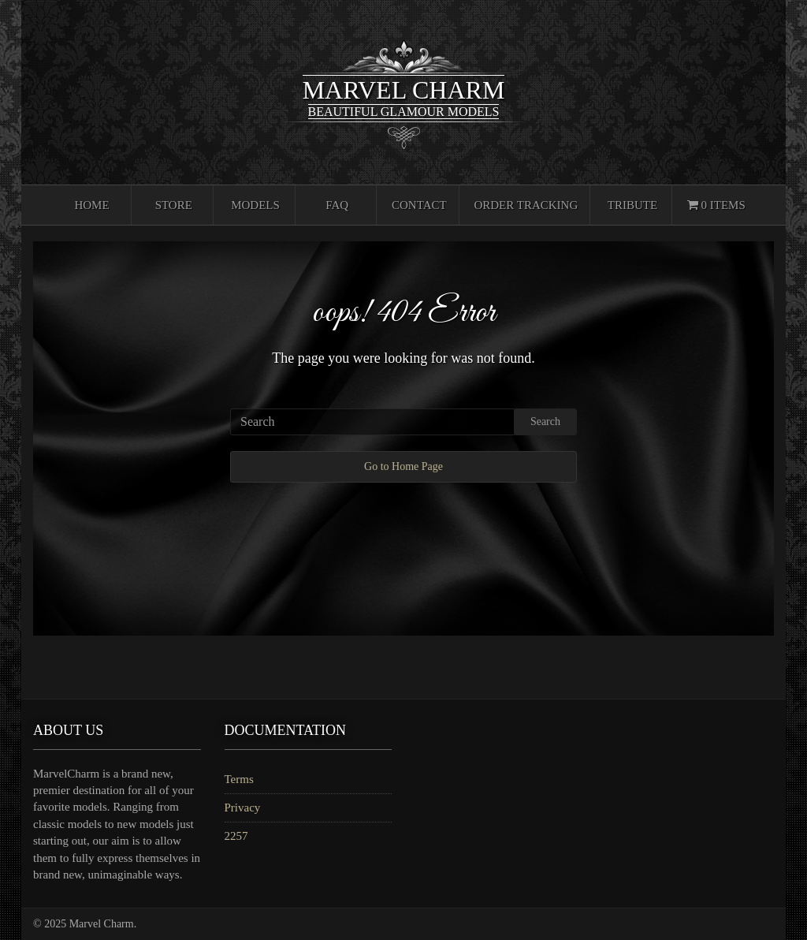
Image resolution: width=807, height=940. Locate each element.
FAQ (336, 205)
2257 (236, 836)
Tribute (632, 205)
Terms (239, 779)
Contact (419, 205)
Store (173, 205)
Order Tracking (526, 205)
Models (255, 205)
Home (91, 205)
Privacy (243, 807)
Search (545, 421)
